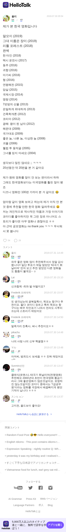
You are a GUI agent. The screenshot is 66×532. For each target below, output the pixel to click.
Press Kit (31, 498)
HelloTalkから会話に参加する (33, 414)
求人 (41, 505)
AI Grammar (15, 498)
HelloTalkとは (33, 511)
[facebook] (41, 488)
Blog (50, 505)
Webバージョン (49, 498)
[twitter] (30, 488)
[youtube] (18, 487)
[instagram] (50, 488)
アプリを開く (55, 524)
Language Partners (23, 505)
